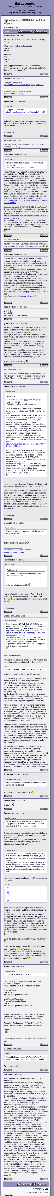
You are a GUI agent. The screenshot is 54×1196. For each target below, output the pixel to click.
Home (19, 10)
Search (25, 10)
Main (18, 20)
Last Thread (32, 1192)
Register (32, 10)
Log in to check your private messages (22, 13)
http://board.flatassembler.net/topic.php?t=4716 (23, 84)
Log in (40, 13)
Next (17, 27)
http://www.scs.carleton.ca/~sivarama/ (20, 296)
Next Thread (42, 1192)
